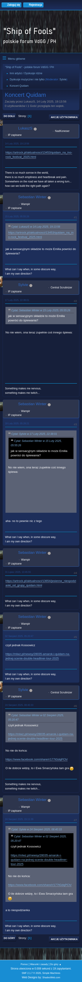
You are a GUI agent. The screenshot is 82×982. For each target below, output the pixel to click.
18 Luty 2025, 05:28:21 (17, 423)
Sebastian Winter (32, 197)
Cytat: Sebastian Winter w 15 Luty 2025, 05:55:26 (40, 310)
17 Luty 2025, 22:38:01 (17, 300)
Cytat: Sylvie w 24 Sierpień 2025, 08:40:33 (36, 829)
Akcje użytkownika (64, 117)
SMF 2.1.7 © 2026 (31, 973)
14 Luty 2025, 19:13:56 (17, 143)
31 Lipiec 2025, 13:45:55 (18, 572)
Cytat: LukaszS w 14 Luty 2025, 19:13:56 (35, 226)
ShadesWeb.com (51, 977)
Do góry (9, 938)
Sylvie (62, 79)
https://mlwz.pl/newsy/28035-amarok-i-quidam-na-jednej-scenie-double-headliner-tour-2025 (39, 860)
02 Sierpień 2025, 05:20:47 (19, 636)
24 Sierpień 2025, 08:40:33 (19, 705)
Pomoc (24, 964)
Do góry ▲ (55, 964)
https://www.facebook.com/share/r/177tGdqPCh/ (36, 759)
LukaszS (25, 128)
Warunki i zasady (39, 964)
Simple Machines (51, 973)
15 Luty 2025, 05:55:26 (17, 216)
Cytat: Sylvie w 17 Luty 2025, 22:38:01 (34, 433)
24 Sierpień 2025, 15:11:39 (19, 819)
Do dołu (9, 116)
